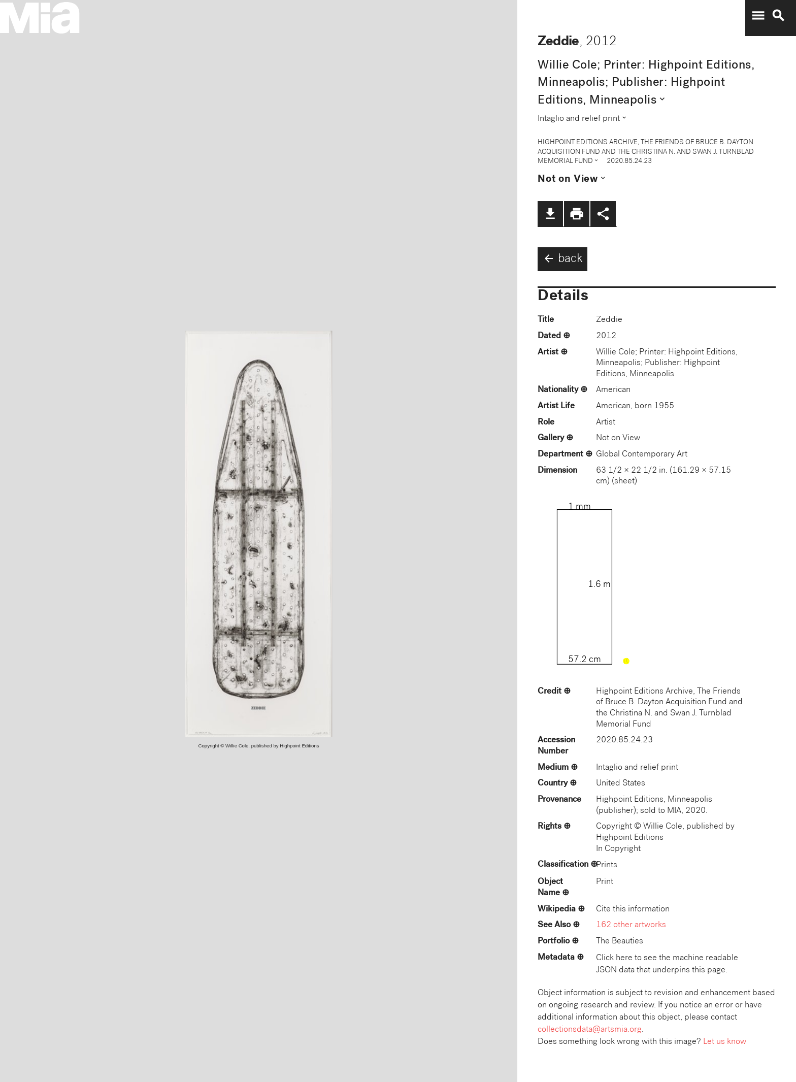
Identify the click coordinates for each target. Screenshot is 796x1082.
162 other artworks (631, 925)
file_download (550, 213)
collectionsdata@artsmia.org (590, 1030)
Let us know (724, 1042)
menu (758, 15)
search (778, 15)
